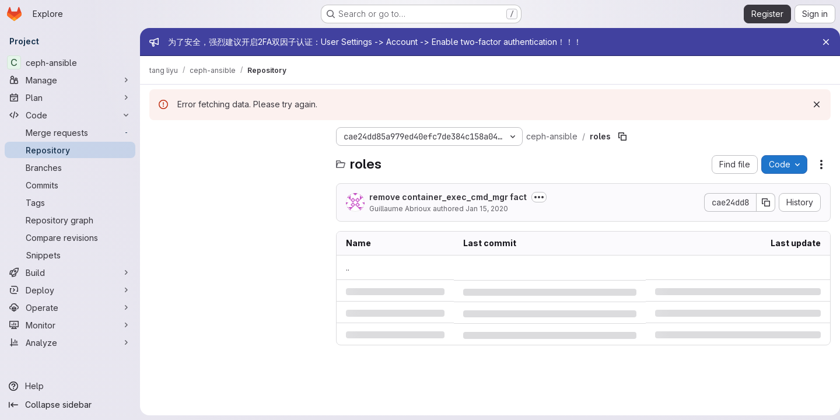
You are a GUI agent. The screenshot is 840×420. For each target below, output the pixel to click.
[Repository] (70, 150)
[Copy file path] (622, 136)
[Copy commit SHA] (761, 202)
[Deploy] (70, 290)
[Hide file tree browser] (158, 136)
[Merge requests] (70, 132)
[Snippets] (70, 255)
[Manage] (70, 80)
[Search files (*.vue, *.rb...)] (236, 159)
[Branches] (70, 167)
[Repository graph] (70, 220)
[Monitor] (70, 325)
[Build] (70, 272)
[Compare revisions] (70, 237)
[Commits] (70, 185)
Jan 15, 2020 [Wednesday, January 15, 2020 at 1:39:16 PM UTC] (487, 208)
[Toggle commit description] (539, 197)
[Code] (70, 115)
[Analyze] (70, 342)
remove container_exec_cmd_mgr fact (448, 197)
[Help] (70, 386)
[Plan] (70, 97)
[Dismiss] (812, 104)
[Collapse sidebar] (70, 405)
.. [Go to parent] (347, 267)
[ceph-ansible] (70, 62)
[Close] (821, 42)
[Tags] (70, 202)
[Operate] (70, 307)
